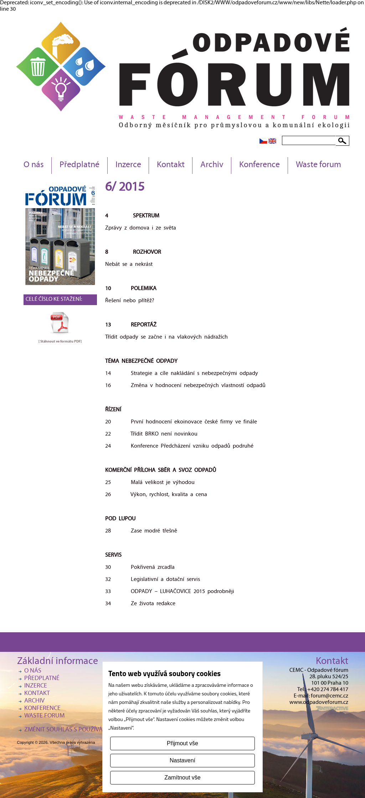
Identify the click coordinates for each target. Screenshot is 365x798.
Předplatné (79, 165)
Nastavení (182, 760)
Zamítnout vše (182, 777)
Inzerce (128, 165)
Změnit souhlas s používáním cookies (81, 730)
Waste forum (318, 165)
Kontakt (171, 165)
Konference (259, 165)
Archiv (211, 165)
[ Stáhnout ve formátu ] (60, 341)
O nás (34, 165)
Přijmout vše (182, 743)
